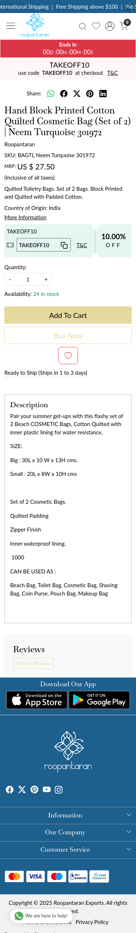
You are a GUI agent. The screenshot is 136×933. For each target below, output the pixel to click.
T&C (112, 72)
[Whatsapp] (50, 93)
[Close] (127, 8)
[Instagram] (58, 790)
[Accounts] (110, 26)
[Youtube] (46, 790)
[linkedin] (103, 93)
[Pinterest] (34, 790)
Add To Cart (68, 315)
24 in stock (46, 294)
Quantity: (15, 267)
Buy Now (68, 335)
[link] (83, 25)
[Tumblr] (67, 790)
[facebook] (63, 93)
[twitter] (76, 93)
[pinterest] (89, 93)
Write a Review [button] (33, 663)
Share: (33, 93)
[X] (22, 790)
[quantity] (27, 279)
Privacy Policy (92, 922)
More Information (25, 217)
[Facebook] (9, 790)
